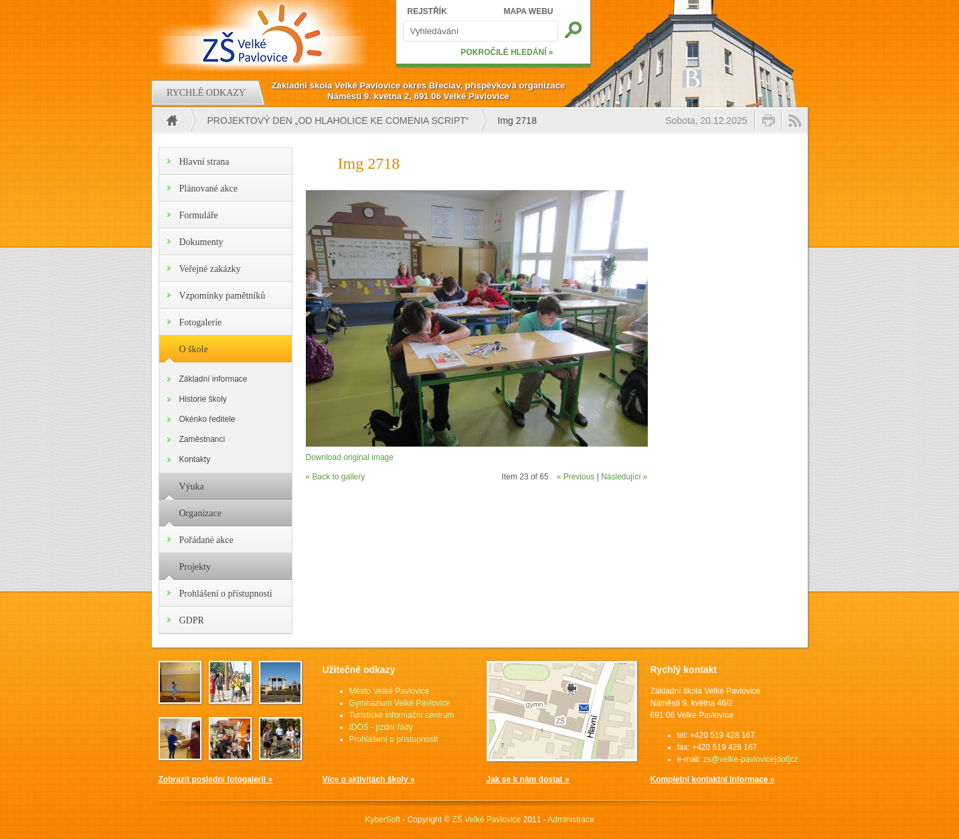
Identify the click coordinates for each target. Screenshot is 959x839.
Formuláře (198, 215)
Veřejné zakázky (210, 269)
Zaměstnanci (202, 439)
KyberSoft (382, 819)
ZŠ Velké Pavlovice (486, 819)
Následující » (624, 476)
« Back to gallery (335, 476)
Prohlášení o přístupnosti (225, 594)
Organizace (200, 513)
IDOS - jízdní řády (381, 727)
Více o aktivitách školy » (369, 779)
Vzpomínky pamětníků (222, 296)
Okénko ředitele (207, 419)
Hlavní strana (204, 162)
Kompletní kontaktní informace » (712, 779)
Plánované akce (208, 188)
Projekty (195, 567)
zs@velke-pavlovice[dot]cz (750, 759)
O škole (193, 349)
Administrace (570, 819)
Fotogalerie (200, 322)
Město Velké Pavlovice (389, 691)
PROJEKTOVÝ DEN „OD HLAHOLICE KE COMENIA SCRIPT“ (338, 120)
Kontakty (195, 459)
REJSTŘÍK (427, 11)
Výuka (191, 486)
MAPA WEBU (528, 11)
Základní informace (213, 379)
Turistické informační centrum (401, 715)
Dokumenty (201, 242)
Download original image (350, 457)
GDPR (191, 620)
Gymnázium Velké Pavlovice (399, 703)
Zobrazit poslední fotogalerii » (216, 779)
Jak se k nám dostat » (528, 779)
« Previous (576, 476)
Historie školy (203, 399)
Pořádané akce (206, 540)
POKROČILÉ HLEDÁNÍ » (506, 52)
